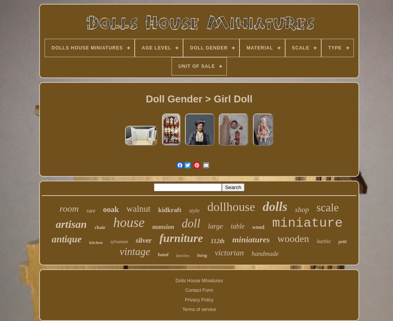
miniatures (251, 239)
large (215, 226)
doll (191, 223)
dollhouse (231, 207)
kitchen (96, 242)
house (129, 222)
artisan (71, 224)
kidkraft (169, 210)
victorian (229, 252)
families (183, 255)
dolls (275, 207)
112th (218, 241)
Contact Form (199, 290)
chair (100, 227)
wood (258, 227)
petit (343, 241)
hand (163, 254)
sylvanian (119, 241)
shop (302, 210)
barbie (324, 241)
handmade (265, 253)
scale (328, 207)
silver (143, 240)
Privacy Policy (199, 300)
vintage (135, 251)
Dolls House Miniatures (199, 280)
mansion (163, 227)
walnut (139, 209)
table (237, 226)
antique (67, 239)
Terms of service (199, 309)
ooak (111, 209)
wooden (293, 238)
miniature (307, 223)
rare (90, 210)
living (202, 256)
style (194, 210)
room (69, 209)
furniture (181, 238)
